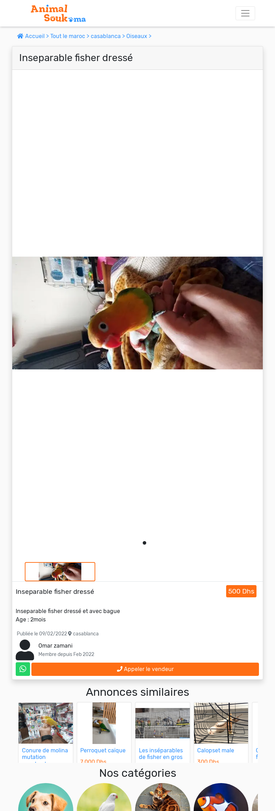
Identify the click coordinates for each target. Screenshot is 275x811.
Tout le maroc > (70, 36)
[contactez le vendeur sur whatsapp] (23, 669)
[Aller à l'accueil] (58, 13)
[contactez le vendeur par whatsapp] (23, 669)
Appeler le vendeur (145, 669)
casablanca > (108, 36)
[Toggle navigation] (245, 13)
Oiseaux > (138, 36)
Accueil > (33, 36)
